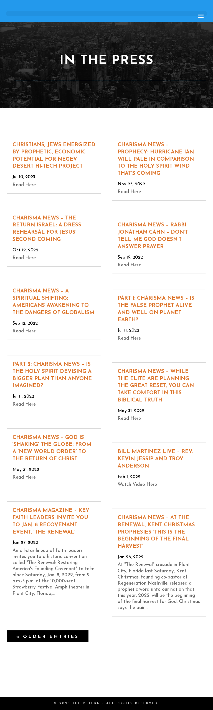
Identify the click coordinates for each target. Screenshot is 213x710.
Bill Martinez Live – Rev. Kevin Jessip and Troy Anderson (155, 459)
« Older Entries (47, 637)
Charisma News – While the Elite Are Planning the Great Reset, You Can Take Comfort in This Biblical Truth (156, 386)
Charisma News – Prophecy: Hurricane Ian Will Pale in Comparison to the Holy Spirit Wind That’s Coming (156, 159)
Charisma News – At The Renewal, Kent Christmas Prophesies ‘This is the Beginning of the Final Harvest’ (156, 532)
